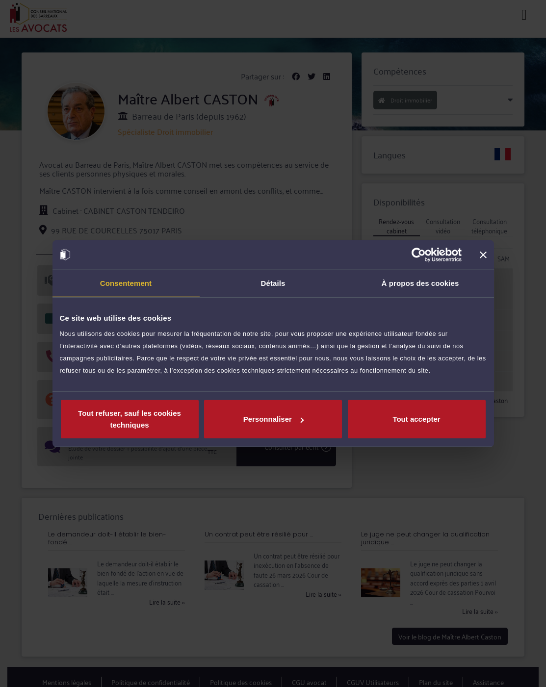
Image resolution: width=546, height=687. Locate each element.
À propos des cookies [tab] (420, 283)
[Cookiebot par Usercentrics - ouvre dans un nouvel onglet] (419, 254)
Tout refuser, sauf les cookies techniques (129, 419)
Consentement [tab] (126, 283)
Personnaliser (273, 419)
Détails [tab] (273, 283)
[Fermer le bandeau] (483, 254)
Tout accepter (416, 419)
